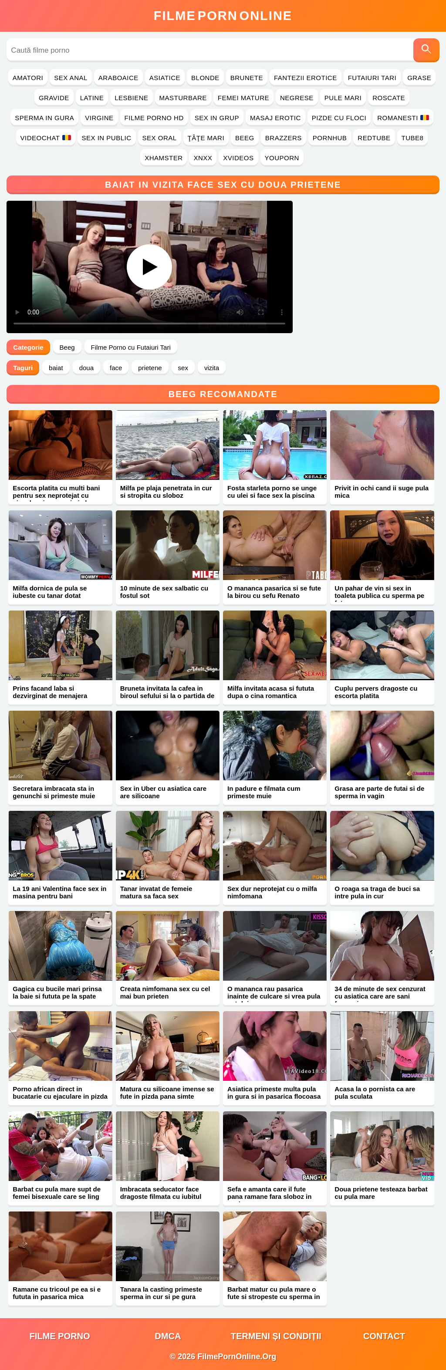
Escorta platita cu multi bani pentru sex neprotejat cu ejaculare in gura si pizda (56, 495)
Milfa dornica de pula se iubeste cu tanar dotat (50, 591)
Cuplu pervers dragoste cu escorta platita (375, 692)
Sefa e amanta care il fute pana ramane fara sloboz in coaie (269, 1196)
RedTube (374, 138)
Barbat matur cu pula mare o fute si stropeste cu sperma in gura (273, 1297)
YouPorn (282, 158)
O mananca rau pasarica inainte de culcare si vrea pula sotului (273, 996)
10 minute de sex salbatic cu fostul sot (164, 591)
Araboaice (118, 77)
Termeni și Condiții (276, 1336)
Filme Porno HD (154, 117)
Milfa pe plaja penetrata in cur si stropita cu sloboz (166, 491)
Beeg (244, 138)
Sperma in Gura (44, 117)
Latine (92, 97)
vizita (211, 367)
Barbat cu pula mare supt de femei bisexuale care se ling (57, 1192)
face (116, 367)
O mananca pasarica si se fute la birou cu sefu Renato (274, 591)
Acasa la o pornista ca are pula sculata (374, 1092)
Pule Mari (343, 97)
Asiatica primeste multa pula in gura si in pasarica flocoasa (274, 1092)
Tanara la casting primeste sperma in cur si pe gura (161, 1293)
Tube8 (413, 138)
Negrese (297, 97)
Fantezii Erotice (305, 77)
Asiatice (164, 77)
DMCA (168, 1336)
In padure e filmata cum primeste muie (264, 792)
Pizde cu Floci (339, 117)
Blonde (205, 77)
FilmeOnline (223, 16)
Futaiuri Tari (372, 77)
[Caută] (426, 50)
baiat (56, 367)
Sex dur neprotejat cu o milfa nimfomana (272, 892)
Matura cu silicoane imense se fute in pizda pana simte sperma (167, 1096)
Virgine (99, 117)
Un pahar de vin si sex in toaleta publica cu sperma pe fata (379, 595)
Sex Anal (71, 77)
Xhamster (163, 158)
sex (183, 367)
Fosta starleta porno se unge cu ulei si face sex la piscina (272, 491)
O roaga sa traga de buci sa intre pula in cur (377, 892)
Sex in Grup (217, 117)
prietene (150, 367)
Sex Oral (159, 138)
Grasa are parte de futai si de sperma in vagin (379, 792)
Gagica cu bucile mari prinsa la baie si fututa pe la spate (57, 992)
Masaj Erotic (275, 117)
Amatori (28, 77)
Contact (384, 1336)
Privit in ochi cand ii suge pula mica (381, 491)
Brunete (246, 77)
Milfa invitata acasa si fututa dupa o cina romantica (270, 692)
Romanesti (403, 117)
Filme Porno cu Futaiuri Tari (131, 347)
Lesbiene (131, 97)
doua (86, 367)
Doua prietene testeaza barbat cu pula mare (380, 1192)
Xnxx (202, 158)
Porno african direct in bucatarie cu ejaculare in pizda (60, 1092)
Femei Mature (243, 97)
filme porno (60, 1336)
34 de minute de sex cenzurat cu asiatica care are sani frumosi (379, 996)
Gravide (54, 97)
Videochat (45, 138)
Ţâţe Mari (206, 138)
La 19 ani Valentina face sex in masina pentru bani (59, 892)
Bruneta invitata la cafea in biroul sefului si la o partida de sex (167, 696)
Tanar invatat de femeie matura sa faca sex (156, 892)
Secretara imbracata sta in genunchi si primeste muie (54, 792)
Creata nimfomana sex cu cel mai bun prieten (165, 992)
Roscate (388, 97)
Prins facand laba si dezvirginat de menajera (50, 692)
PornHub (330, 138)
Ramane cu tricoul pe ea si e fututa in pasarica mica (57, 1293)
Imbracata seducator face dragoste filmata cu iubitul (161, 1192)
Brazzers (283, 138)
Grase (419, 77)
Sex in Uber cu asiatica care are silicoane (163, 792)
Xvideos (238, 158)
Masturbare (183, 97)
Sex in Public (107, 138)
